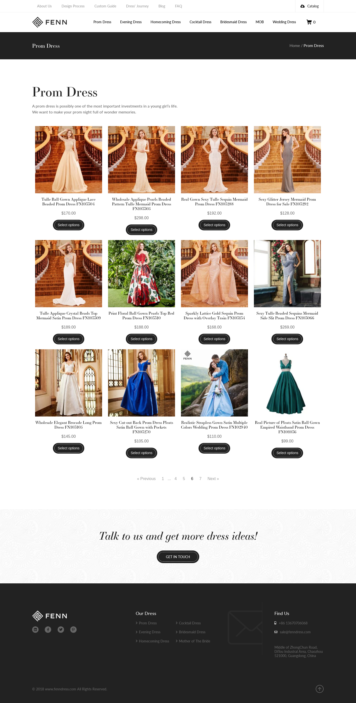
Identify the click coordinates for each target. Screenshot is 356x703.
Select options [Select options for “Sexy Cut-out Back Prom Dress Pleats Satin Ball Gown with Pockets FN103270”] (142, 453)
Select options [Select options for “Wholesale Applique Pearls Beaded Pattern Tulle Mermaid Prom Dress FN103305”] (142, 230)
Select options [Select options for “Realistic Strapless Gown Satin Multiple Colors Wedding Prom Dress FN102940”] (214, 448)
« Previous (146, 479)
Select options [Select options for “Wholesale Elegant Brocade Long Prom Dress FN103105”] (69, 448)
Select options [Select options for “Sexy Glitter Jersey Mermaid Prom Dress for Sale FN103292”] (287, 225)
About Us (44, 5)
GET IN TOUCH (178, 556)
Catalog (309, 5)
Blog (161, 5)
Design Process (73, 5)
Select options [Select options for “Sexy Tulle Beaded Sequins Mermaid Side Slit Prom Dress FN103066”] (287, 339)
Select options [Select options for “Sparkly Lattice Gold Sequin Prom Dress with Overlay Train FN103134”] (214, 339)
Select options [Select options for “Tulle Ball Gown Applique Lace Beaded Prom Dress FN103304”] (69, 225)
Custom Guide (105, 5)
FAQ (178, 5)
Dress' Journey (137, 5)
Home (294, 45)
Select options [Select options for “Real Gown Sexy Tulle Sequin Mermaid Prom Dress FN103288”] (214, 225)
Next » (213, 479)
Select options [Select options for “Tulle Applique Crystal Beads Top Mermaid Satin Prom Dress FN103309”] (69, 339)
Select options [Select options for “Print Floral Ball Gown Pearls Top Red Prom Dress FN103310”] (142, 339)
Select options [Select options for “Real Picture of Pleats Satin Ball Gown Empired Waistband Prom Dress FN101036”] (287, 453)
